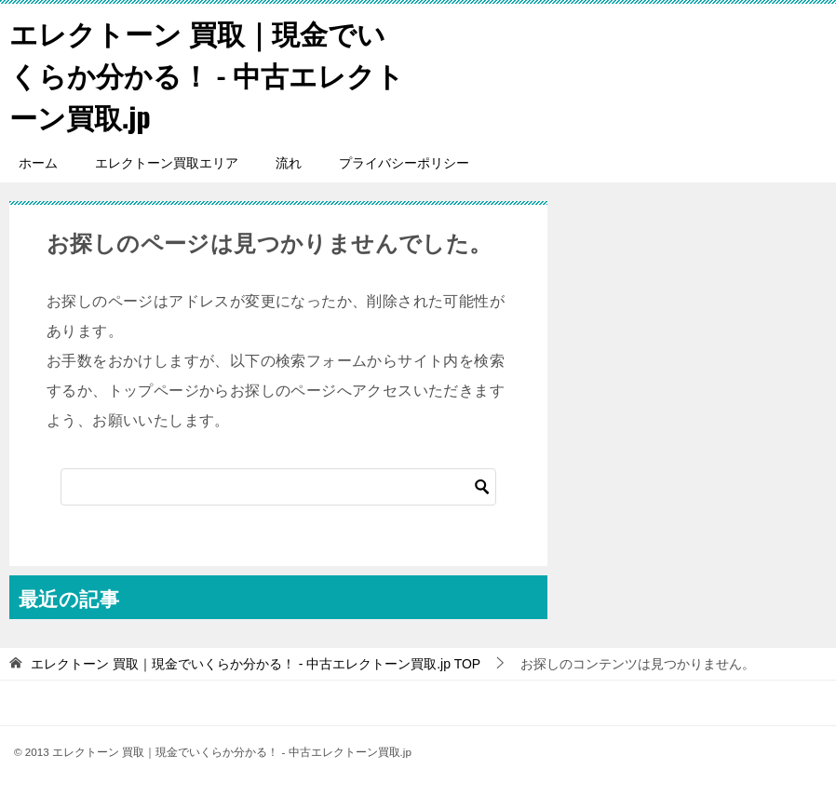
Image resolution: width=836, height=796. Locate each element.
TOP (255, 663)
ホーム (38, 162)
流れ (289, 162)
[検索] (278, 487)
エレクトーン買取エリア (166, 162)
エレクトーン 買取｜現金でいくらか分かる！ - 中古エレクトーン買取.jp (206, 74)
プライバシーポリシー (404, 162)
